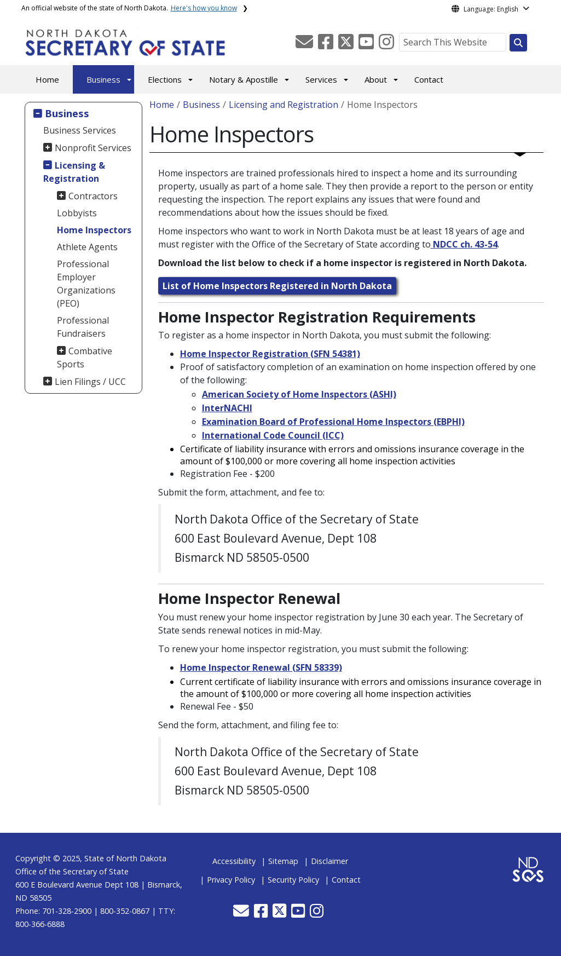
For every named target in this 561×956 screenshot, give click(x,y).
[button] (305, 45)
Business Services (79, 130)
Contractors (93, 196)
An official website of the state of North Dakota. (129, 8)
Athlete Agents (87, 247)
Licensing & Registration (74, 172)
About (376, 79)
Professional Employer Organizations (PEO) (86, 283)
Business (103, 79)
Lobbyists (77, 213)
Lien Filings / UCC (90, 382)
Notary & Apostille (243, 79)
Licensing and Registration (283, 105)
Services (321, 79)
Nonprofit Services (93, 148)
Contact (428, 79)
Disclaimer (329, 861)
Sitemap (283, 861)
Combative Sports (84, 357)
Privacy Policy (231, 879)
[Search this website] (518, 42)
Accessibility (234, 861)
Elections (165, 79)
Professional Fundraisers (83, 326)
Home (47, 79)
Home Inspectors (94, 230)
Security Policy (293, 879)
